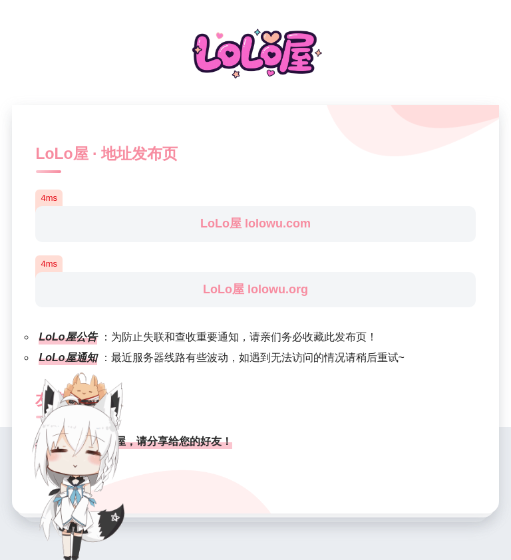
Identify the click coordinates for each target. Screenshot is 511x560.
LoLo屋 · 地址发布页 (106, 153)
